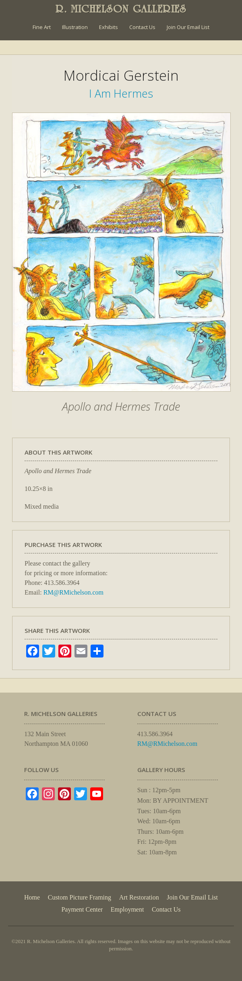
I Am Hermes (121, 93)
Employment (127, 909)
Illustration (75, 27)
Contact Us (142, 27)
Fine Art (42, 27)
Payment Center (82, 909)
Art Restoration (139, 897)
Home (32, 897)
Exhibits (108, 27)
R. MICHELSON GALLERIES (121, 9)
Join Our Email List (188, 27)
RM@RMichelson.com (73, 592)
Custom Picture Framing (79, 897)
